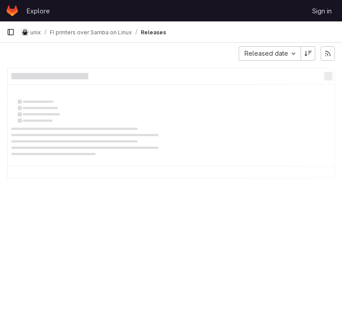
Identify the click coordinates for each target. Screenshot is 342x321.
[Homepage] (12, 11)
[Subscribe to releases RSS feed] (328, 53)
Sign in (322, 11)
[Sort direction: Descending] (308, 53)
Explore (38, 11)
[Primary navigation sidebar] (11, 32)
